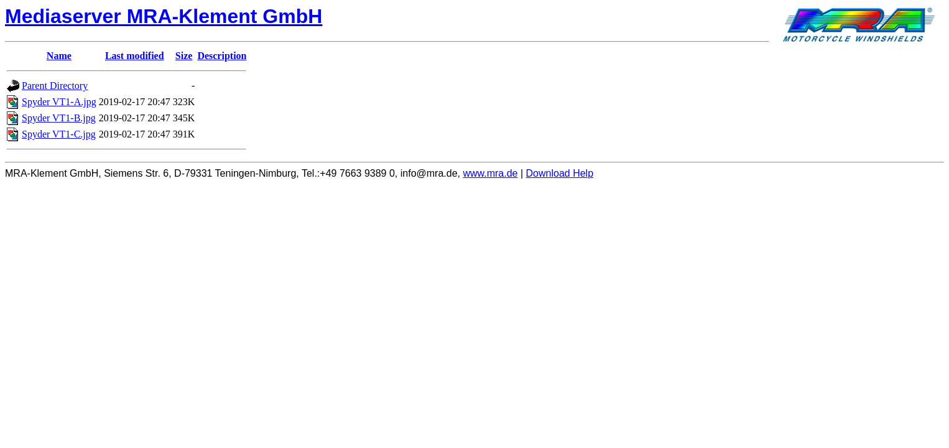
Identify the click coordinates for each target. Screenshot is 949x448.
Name (59, 55)
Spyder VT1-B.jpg (59, 118)
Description (221, 55)
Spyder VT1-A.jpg (59, 101)
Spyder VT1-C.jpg (59, 134)
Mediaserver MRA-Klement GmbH (163, 16)
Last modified (134, 55)
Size (184, 55)
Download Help (560, 173)
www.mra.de (490, 173)
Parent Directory (55, 85)
